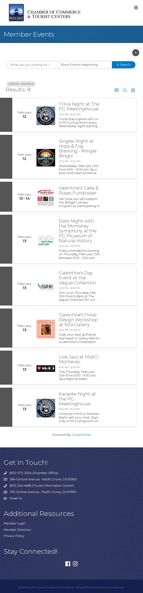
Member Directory (17, 530)
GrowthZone (81, 435)
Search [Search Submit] (124, 64)
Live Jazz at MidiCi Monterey (78, 359)
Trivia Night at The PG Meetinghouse (79, 107)
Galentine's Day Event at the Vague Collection (77, 278)
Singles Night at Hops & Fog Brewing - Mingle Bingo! (77, 148)
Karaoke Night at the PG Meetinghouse (77, 399)
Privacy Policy (14, 536)
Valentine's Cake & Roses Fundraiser (79, 190)
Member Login (15, 523)
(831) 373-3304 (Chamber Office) (33, 473)
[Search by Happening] (85, 64)
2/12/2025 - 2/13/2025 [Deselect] (21, 83)
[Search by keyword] (33, 64)
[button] (135, 52)
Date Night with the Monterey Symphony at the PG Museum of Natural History (78, 231)
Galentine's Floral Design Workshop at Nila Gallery (78, 319)
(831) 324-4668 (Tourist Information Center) (41, 485)
